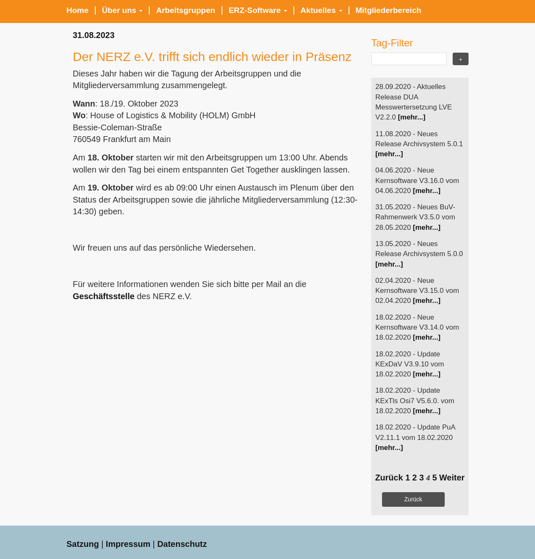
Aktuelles (321, 10)
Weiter (452, 477)
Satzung (82, 544)
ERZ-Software (258, 10)
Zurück (389, 477)
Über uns (122, 10)
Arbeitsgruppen (185, 10)
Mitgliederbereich (388, 10)
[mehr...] (411, 117)
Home (77, 10)
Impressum (128, 544)
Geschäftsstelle (104, 296)
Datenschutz (182, 544)
